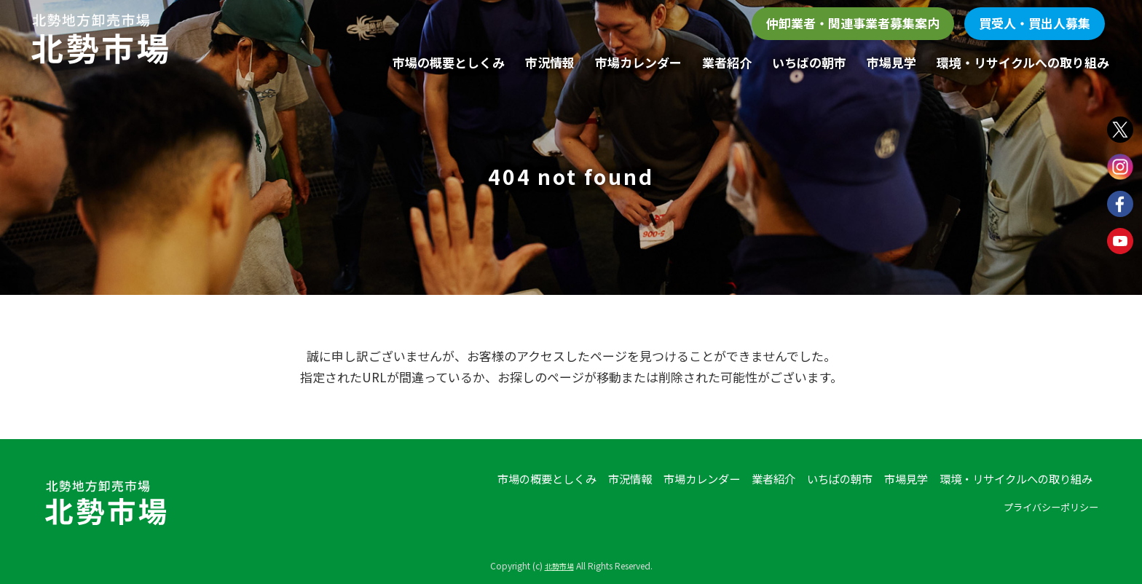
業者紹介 (727, 62)
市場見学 (891, 62)
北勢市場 (559, 565)
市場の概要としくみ (449, 62)
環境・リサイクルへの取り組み (1023, 62)
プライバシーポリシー (1043, 507)
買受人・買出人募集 (1034, 23)
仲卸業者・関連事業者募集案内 (853, 23)
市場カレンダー (638, 62)
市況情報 (550, 62)
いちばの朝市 (809, 62)
